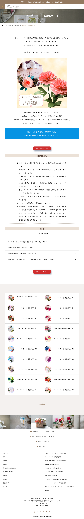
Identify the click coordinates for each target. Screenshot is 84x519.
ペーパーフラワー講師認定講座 (53, 457)
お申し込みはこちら (42, 148)
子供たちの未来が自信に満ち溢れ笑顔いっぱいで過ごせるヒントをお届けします (42, 2)
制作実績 (5, 460)
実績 (4, 457)
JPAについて (6, 453)
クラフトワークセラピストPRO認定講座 (55, 453)
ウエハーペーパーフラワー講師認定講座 (55, 483)
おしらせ (5, 486)
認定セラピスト (7, 483)
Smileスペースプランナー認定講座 (54, 471)
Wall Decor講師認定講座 (51, 475)
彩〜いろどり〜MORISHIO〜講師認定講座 (56, 479)
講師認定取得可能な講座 (9, 468)
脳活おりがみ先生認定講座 (52, 464)
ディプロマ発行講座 (8, 471)
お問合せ (47, 490)
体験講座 (5, 475)
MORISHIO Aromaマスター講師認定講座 (55, 460)
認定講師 (5, 479)
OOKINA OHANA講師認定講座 (53, 468)
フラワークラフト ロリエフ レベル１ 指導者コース (59, 486)
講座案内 (5, 464)
